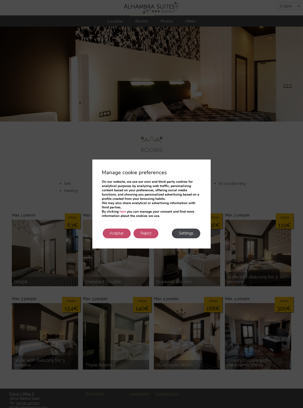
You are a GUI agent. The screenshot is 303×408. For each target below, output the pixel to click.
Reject (146, 233)
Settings (186, 233)
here (123, 211)
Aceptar (117, 233)
